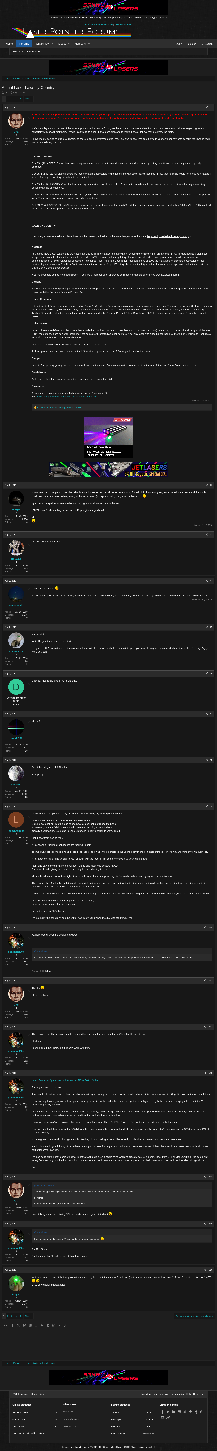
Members (88, 43)
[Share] (196, 108)
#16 (200, 1298)
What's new (51, 43)
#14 (200, 1205)
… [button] (27, 99)
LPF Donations (123, 24)
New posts (18, 51)
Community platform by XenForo (89, 1447)
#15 (200, 1252)
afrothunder (148, 1433)
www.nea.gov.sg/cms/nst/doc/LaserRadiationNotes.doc (77, 407)
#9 (201, 817)
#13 (200, 1094)
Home (17, 43)
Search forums (33, 51)
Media (70, 43)
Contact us (146, 1394)
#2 (201, 496)
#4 (201, 592)
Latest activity (69, 1422)
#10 (200, 945)
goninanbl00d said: (53, 1213)
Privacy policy (177, 1394)
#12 (200, 1048)
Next (37, 99)
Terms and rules (160, 1394)
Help (188, 1394)
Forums (33, 43)
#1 (201, 108)
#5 (201, 638)
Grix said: (49, 969)
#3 (201, 545)
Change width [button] (37, 1394)
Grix (17, 93)
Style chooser (20, 1394)
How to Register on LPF (99, 24)
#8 (201, 771)
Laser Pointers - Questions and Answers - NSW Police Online (75, 1101)
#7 (201, 725)
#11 (200, 1001)
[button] (61, 43)
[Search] (198, 43)
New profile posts (71, 1416)
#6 (201, 685)
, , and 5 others (69, 418)
